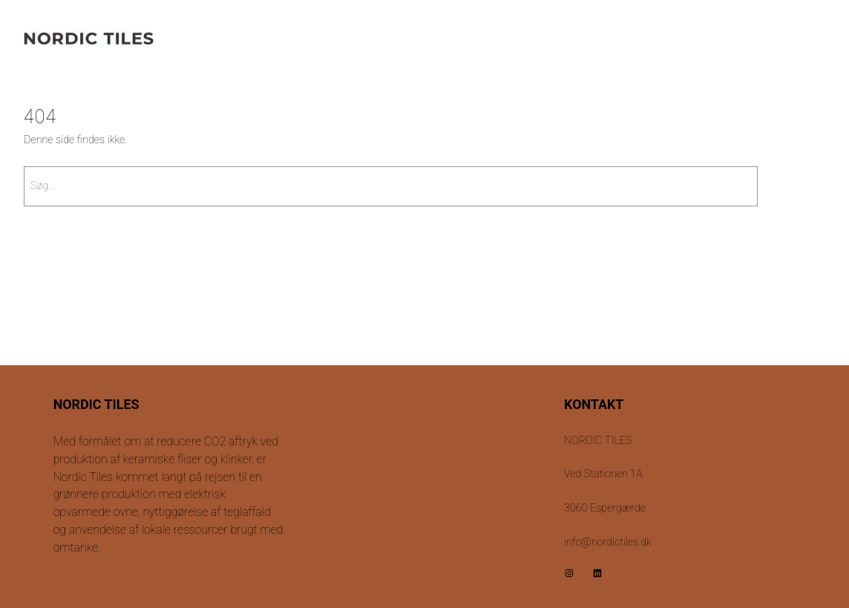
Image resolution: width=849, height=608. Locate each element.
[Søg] (795, 186)
